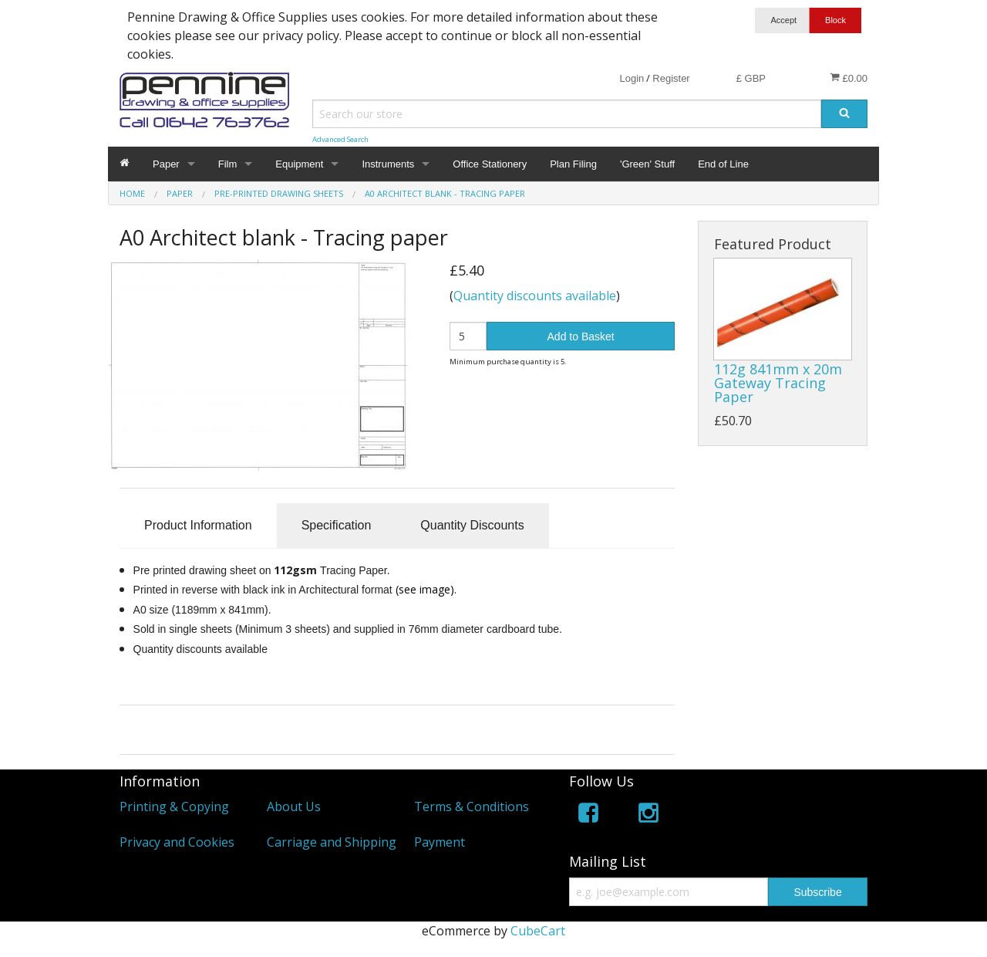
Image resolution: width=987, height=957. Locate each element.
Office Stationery (490, 164)
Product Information (198, 525)
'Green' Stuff (647, 164)
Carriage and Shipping (331, 842)
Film (227, 164)
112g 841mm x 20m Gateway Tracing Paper (778, 383)
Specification (336, 525)
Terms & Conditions (471, 806)
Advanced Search (340, 139)
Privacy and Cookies (177, 842)
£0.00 (848, 78)
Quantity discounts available (534, 295)
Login (631, 78)
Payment (439, 842)
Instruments (388, 164)
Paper (166, 164)
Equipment (299, 164)
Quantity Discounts (472, 525)
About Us (294, 806)
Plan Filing (573, 164)
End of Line (723, 164)
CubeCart (537, 930)
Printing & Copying (174, 806)
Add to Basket (581, 336)
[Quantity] (468, 336)
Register (670, 78)
